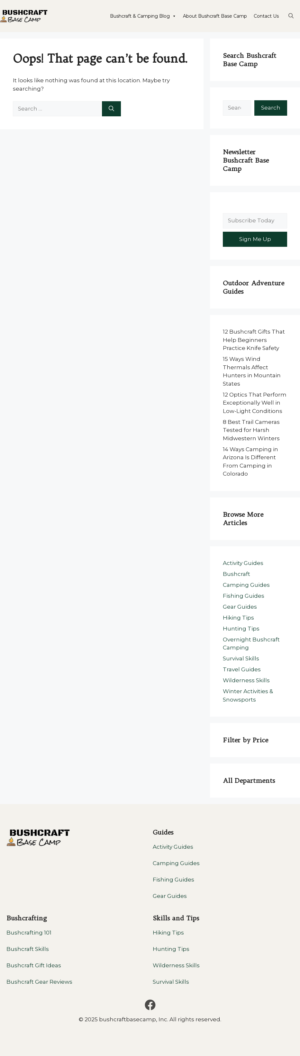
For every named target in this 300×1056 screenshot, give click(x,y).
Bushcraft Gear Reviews (39, 982)
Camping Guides (246, 585)
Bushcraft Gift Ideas (33, 965)
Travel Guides (242, 669)
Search (270, 107)
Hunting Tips (241, 628)
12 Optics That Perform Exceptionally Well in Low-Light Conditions (254, 402)
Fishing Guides (243, 596)
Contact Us (266, 16)
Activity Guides (243, 563)
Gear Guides (240, 607)
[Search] (111, 109)
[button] (291, 16)
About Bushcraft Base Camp (215, 16)
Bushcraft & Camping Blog (143, 16)
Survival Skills (241, 658)
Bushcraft (236, 574)
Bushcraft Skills (27, 949)
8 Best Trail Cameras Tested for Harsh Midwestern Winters (251, 430)
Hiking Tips (238, 617)
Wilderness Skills (246, 680)
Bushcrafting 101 (28, 932)
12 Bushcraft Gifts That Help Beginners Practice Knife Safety (254, 339)
